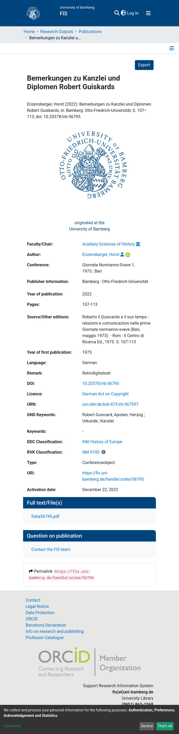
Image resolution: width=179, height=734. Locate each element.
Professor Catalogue (45, 637)
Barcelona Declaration (46, 625)
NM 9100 (90, 452)
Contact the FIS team (50, 549)
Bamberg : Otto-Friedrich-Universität (115, 281)
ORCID (32, 618)
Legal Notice (37, 606)
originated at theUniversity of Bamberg (89, 225)
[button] (123, 13)
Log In (133, 13)
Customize (12, 726)
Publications (90, 31)
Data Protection (40, 612)
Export (144, 64)
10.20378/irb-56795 (100, 383)
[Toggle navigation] (148, 13)
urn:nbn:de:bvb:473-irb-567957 (110, 404)
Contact (33, 600)
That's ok (164, 726)
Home (29, 31)
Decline (147, 726)
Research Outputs (56, 31)
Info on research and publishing (55, 631)
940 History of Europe (102, 441)
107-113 (89, 304)
